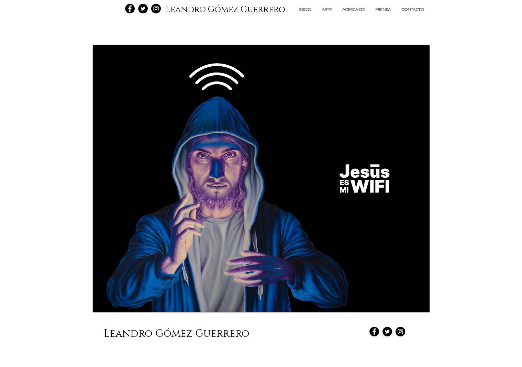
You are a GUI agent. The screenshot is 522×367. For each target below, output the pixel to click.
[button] (326, 9)
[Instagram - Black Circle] (156, 8)
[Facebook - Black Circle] (130, 8)
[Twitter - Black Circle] (143, 8)
